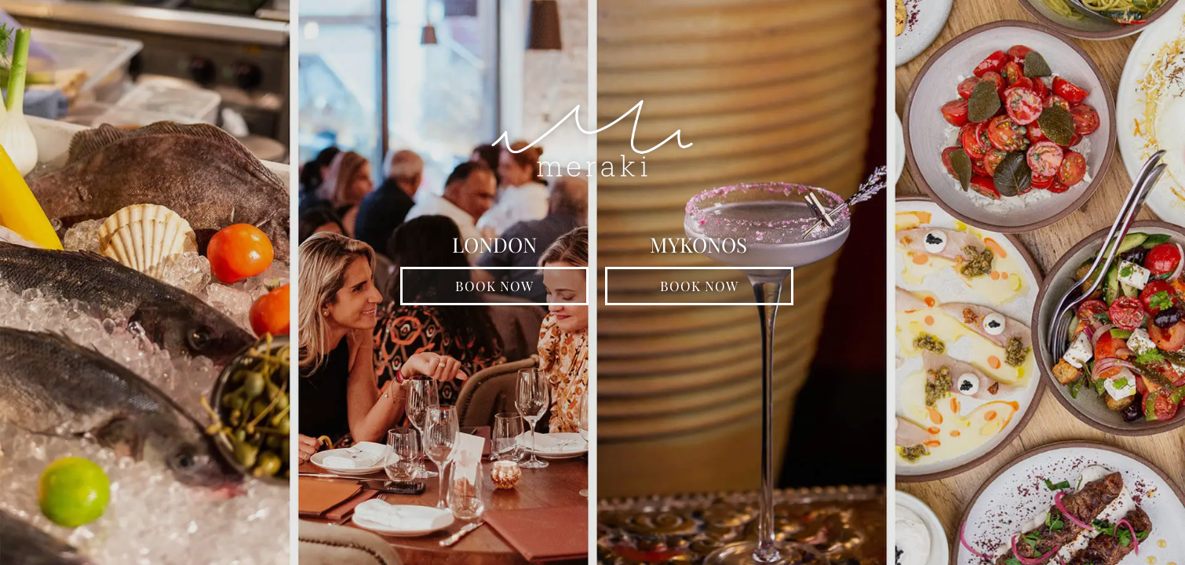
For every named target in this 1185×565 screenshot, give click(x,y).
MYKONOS (698, 246)
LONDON (494, 246)
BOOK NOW (494, 285)
